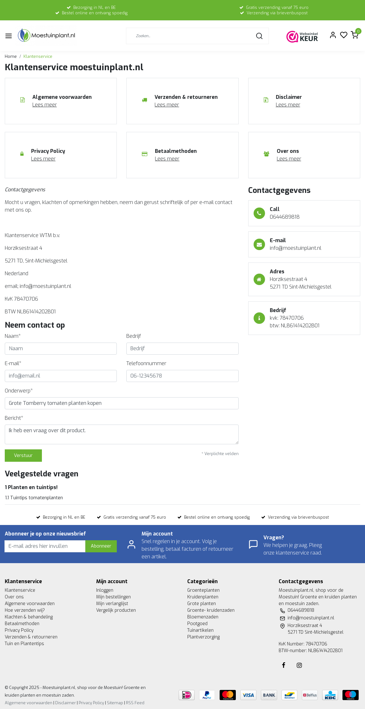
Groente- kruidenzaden (211, 610)
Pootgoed (197, 624)
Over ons (14, 597)
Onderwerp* (19, 390)
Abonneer (101, 546)
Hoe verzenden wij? (25, 610)
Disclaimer (65, 703)
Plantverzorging (203, 637)
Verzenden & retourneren (31, 637)
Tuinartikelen (200, 630)
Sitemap (115, 703)
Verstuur (23, 456)
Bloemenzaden (202, 617)
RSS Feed (135, 703)
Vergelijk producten (116, 610)
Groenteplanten (203, 590)
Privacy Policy (19, 630)
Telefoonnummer (146, 363)
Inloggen (104, 590)
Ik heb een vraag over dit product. (122, 434)
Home (11, 56)
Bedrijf (133, 336)
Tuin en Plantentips (24, 644)
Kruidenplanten (202, 597)
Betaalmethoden (22, 624)
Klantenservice (37, 56)
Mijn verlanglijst (112, 604)
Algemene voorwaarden (30, 604)
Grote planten (201, 604)
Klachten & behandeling (29, 617)
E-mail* (13, 363)
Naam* (13, 336)
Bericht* (14, 418)
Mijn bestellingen (113, 597)
